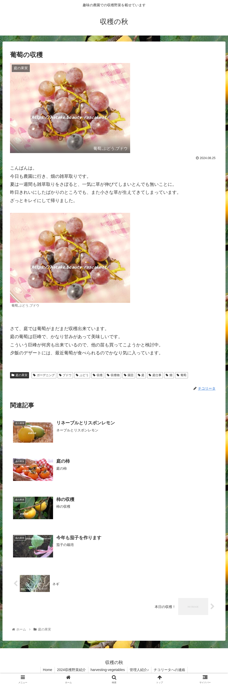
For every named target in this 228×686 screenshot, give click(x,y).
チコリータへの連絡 (170, 670)
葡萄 (181, 375)
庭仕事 (155, 375)
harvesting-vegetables (108, 670)
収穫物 (113, 375)
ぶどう (82, 375)
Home (46, 670)
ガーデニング (44, 375)
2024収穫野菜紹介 (71, 670)
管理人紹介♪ (139, 670)
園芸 (129, 375)
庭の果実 (20, 375)
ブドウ (65, 375)
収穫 (98, 375)
